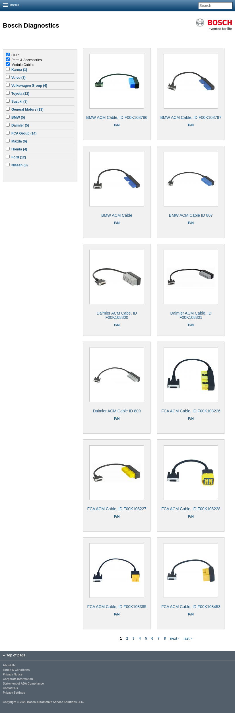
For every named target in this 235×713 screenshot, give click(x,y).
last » (188, 638)
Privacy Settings (14, 692)
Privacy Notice (12, 674)
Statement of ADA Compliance (23, 683)
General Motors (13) (27, 109)
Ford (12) (18, 157)
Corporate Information (18, 679)
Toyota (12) (20, 94)
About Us (9, 665)
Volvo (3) (18, 78)
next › (174, 638)
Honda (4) (19, 149)
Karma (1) (19, 70)
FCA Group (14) (23, 133)
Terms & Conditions (16, 670)
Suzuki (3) (19, 102)
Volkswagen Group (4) (29, 86)
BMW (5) (18, 117)
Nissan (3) (19, 165)
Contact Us (10, 688)
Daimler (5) (20, 125)
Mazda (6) (19, 141)
